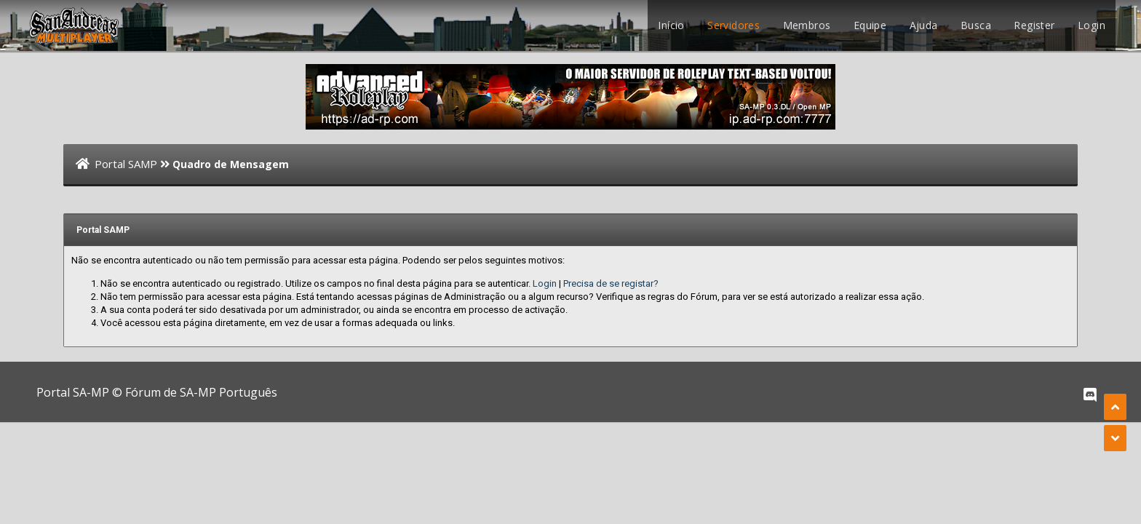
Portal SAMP (126, 163)
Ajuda (924, 25)
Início (671, 25)
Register (1034, 25)
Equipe (870, 25)
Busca (976, 25)
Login (1091, 25)
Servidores (733, 25)
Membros (807, 25)
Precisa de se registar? (611, 283)
